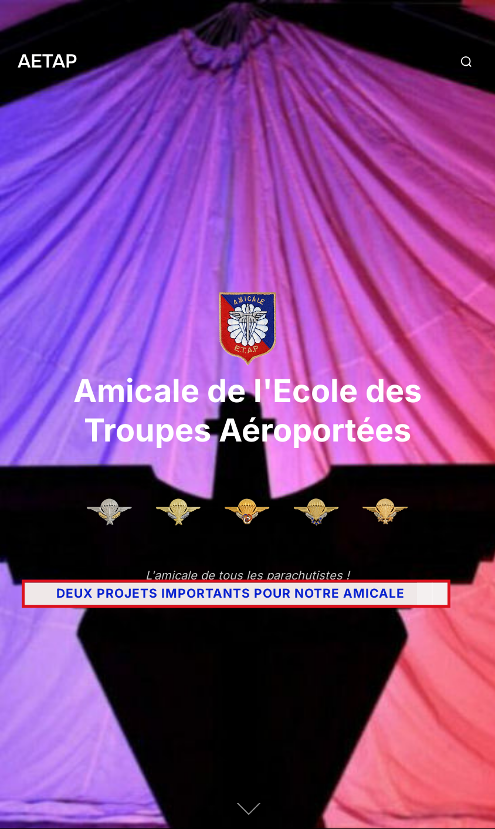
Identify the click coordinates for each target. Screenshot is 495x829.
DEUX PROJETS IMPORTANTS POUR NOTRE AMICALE (230, 594)
